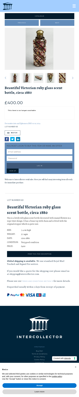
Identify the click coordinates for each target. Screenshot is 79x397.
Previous (22, 23)
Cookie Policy (39, 360)
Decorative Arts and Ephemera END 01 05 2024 (22, 123)
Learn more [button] (39, 392)
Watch (14, 133)
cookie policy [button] (57, 376)
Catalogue (39, 16)
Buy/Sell (39, 351)
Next (57, 23)
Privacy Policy (39, 357)
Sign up (12, 171)
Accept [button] (39, 385)
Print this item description (39, 254)
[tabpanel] (39, 49)
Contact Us (39, 362)
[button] (76, 367)
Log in (39, 166)
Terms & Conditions (39, 354)
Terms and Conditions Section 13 (37, 281)
